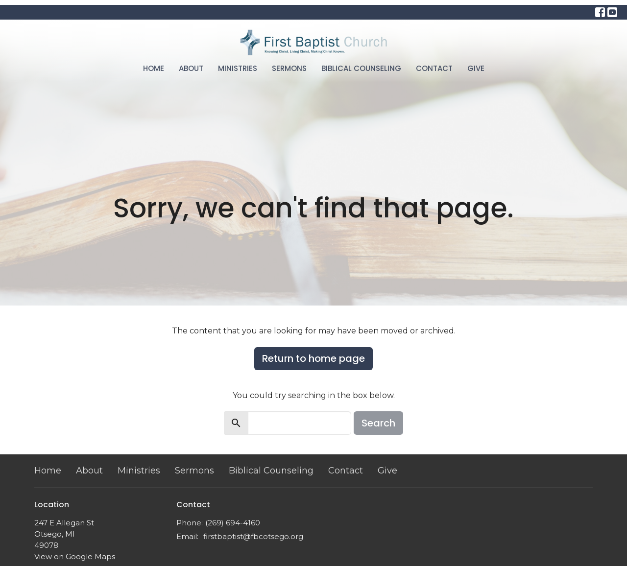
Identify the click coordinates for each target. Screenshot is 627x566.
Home (153, 68)
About (191, 68)
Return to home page (313, 358)
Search (378, 423)
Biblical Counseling (361, 68)
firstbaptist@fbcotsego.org (253, 536)
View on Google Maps (74, 556)
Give (475, 68)
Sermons (289, 68)
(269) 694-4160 (232, 522)
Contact (434, 68)
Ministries (237, 68)
